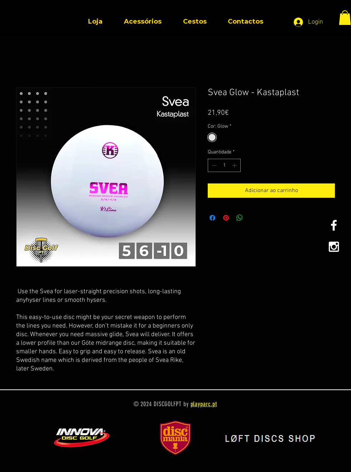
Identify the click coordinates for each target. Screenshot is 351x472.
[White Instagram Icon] (334, 247)
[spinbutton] (224, 165)
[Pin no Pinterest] (226, 217)
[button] (345, 17)
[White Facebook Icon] (334, 225)
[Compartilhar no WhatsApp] (239, 217)
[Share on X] (253, 217)
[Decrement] (213, 165)
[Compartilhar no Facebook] (212, 217)
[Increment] (235, 165)
